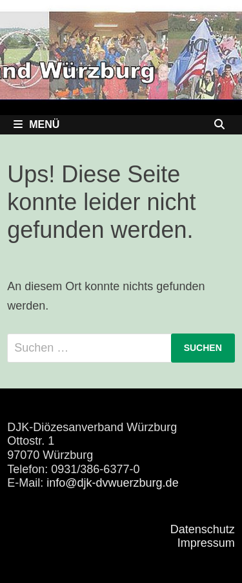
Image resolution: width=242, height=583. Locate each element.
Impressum (206, 542)
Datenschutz (202, 529)
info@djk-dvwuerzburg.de (112, 482)
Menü (36, 124)
